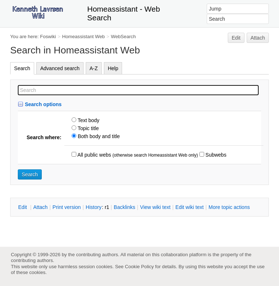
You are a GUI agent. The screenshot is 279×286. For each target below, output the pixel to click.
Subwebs (215, 155)
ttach (40, 207)
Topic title (87, 128)
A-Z (94, 68)
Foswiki (48, 36)
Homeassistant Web (83, 36)
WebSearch (123, 36)
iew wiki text (155, 207)
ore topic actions (229, 207)
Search (22, 68)
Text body (88, 120)
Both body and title (98, 136)
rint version (67, 207)
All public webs (93, 155)
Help (113, 68)
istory (94, 207)
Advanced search (60, 68)
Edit (236, 38)
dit (23, 207)
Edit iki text (189, 207)
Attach (258, 38)
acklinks (124, 207)
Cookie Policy (139, 266)
